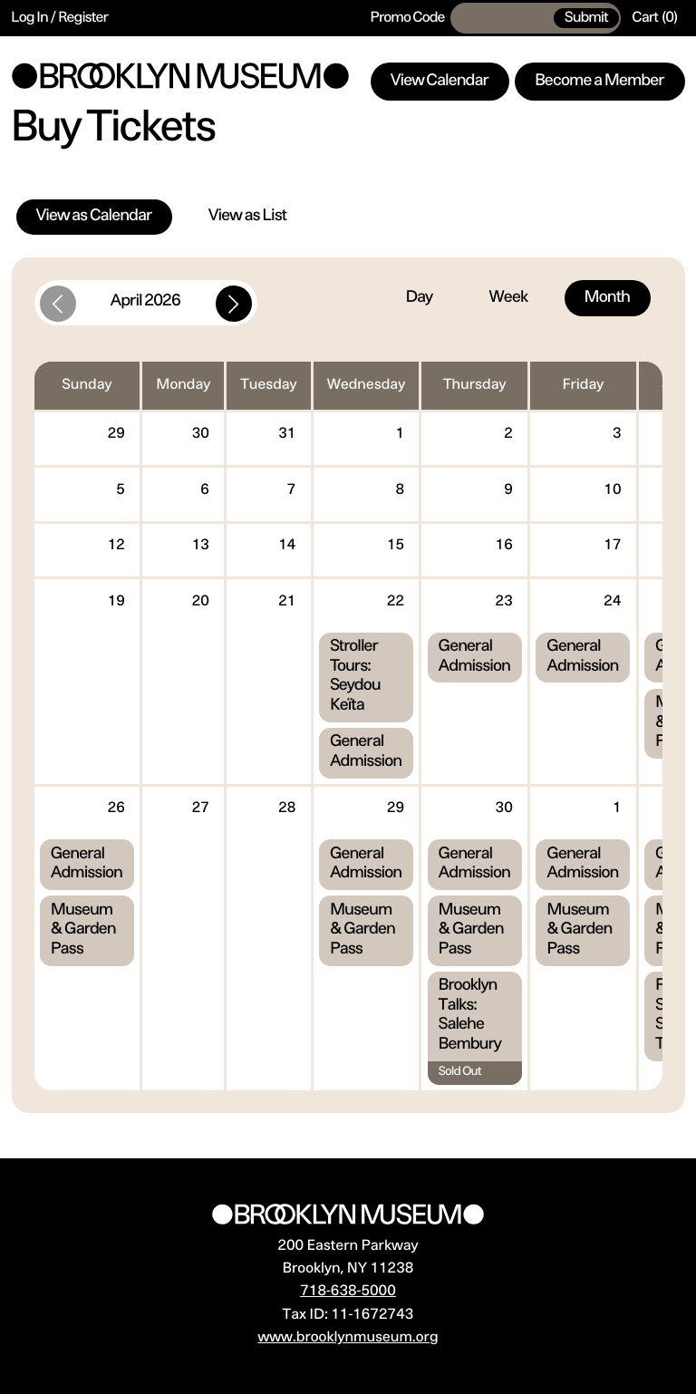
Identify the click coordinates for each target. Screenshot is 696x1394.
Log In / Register (60, 18)
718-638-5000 (348, 1291)
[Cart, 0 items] (655, 18)
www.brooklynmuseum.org (347, 1337)
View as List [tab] (247, 216)
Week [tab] (508, 298)
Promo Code (408, 18)
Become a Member (600, 81)
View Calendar (439, 81)
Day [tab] (419, 298)
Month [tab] (607, 298)
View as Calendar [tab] (94, 216)
